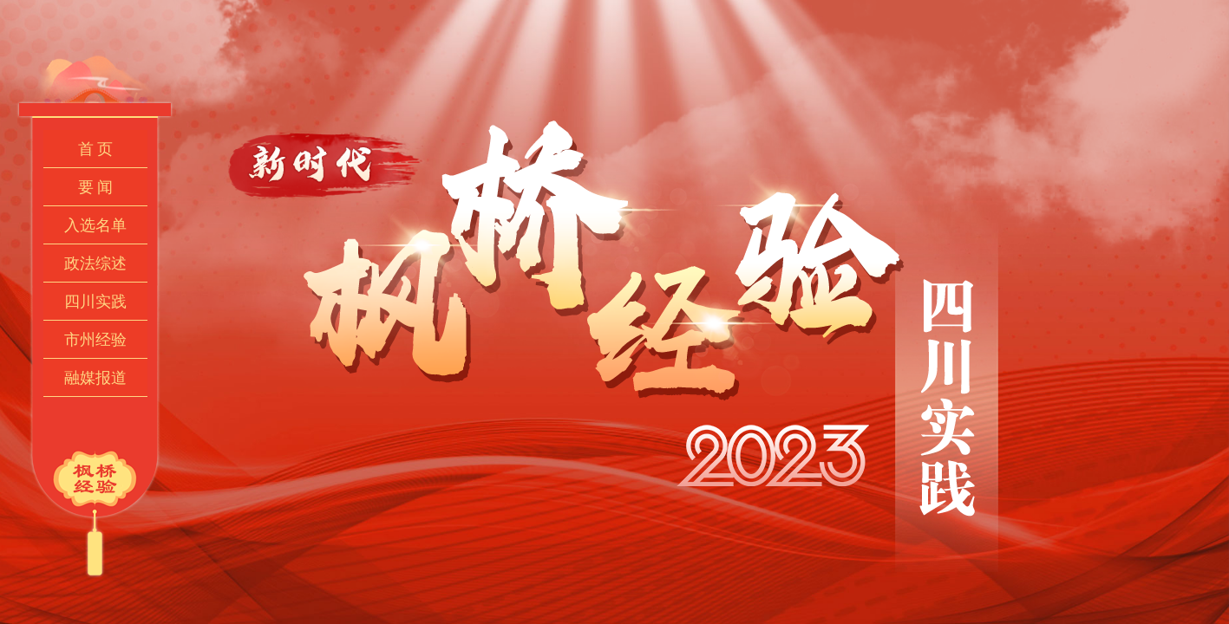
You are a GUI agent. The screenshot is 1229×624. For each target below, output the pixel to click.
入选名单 (95, 225)
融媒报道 (95, 378)
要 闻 (96, 187)
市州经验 (95, 339)
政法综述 (95, 263)
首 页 (96, 149)
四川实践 (95, 301)
